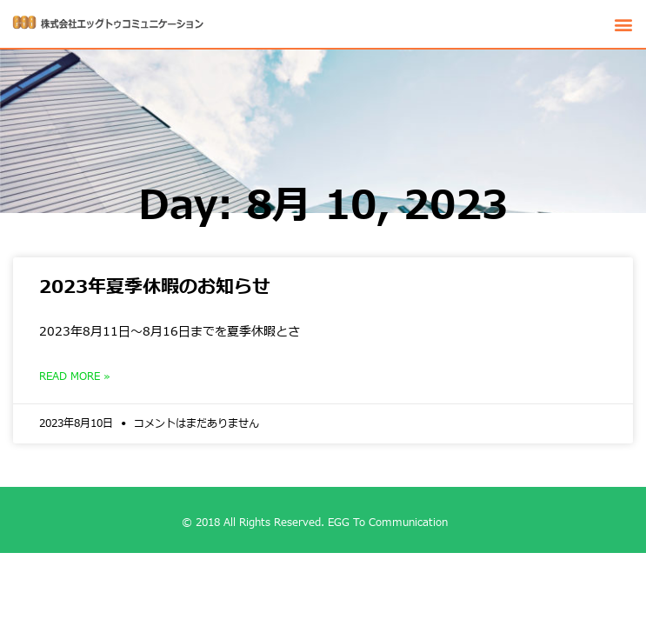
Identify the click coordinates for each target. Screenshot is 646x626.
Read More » (74, 376)
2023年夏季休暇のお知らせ (154, 287)
